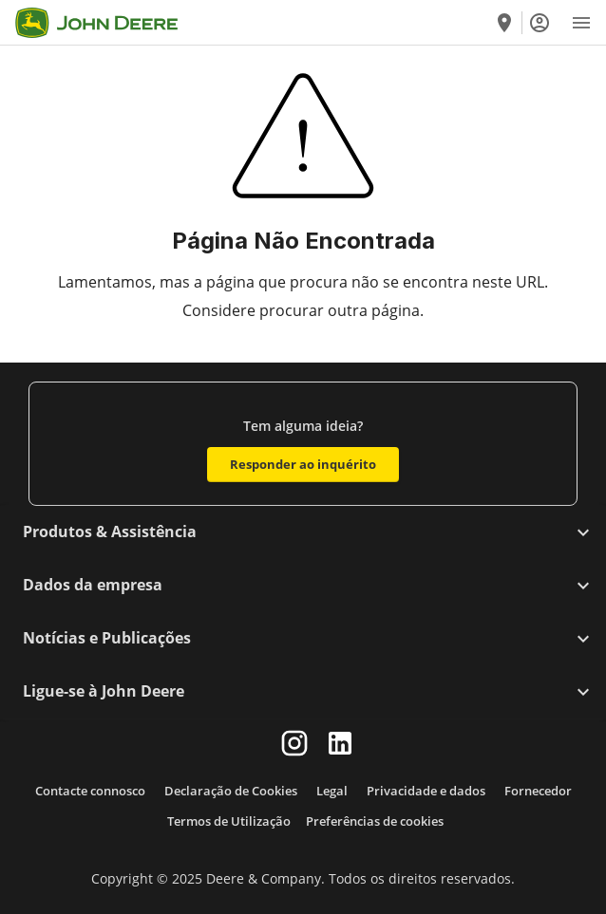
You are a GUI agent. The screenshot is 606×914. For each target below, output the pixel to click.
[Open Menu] (581, 23)
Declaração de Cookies (230, 790)
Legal (332, 790)
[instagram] (294, 743)
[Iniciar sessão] (539, 23)
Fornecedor (538, 790)
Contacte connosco (90, 790)
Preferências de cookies (375, 821)
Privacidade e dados (426, 790)
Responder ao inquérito (303, 464)
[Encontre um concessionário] (504, 23)
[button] (303, 532)
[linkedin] (340, 743)
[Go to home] (96, 23)
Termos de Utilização (229, 821)
